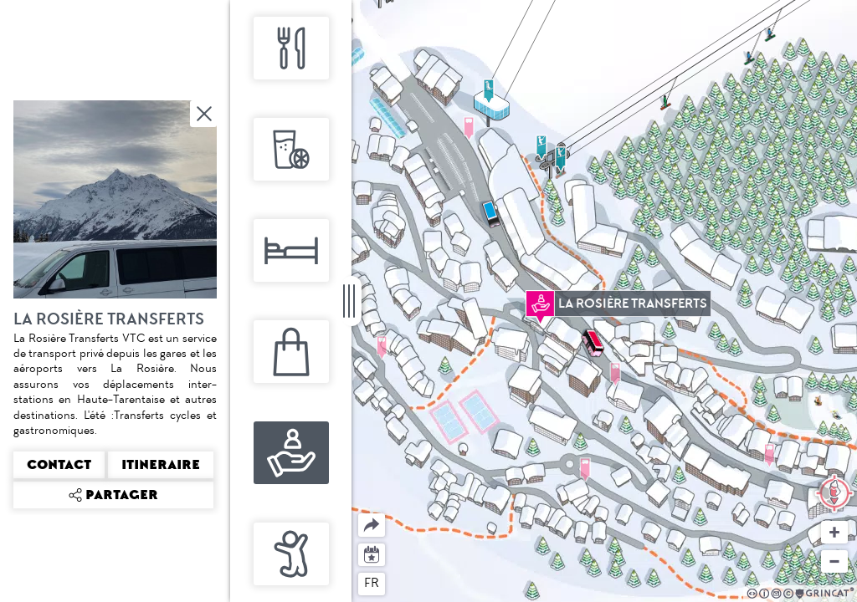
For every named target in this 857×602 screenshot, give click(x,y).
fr (371, 582)
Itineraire (160, 465)
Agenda (372, 553)
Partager (358, 513)
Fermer (205, 114)
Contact (59, 465)
